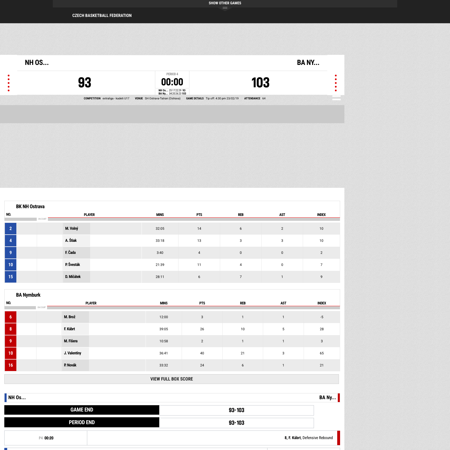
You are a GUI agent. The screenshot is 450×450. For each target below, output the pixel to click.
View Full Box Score (171, 379)
